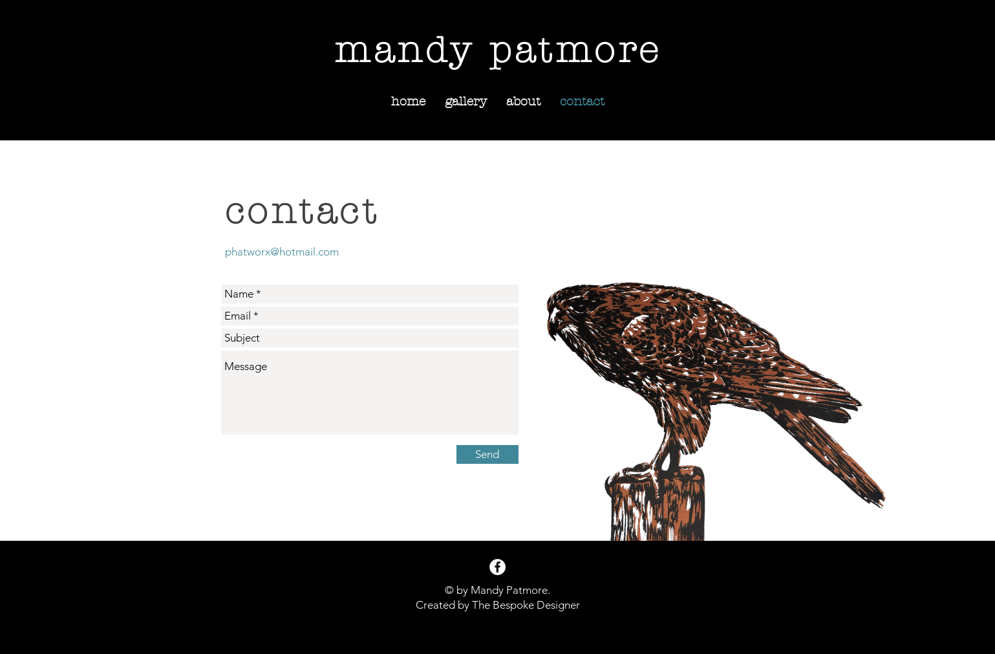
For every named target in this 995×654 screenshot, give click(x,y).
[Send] (487, 454)
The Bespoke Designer (526, 604)
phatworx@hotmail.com (282, 251)
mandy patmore (498, 50)
